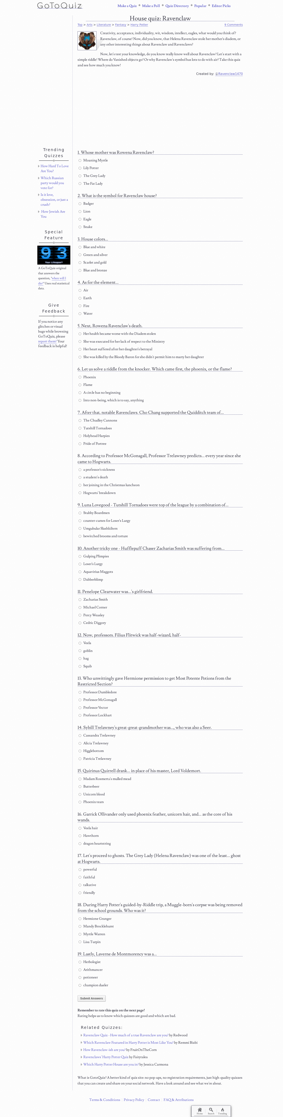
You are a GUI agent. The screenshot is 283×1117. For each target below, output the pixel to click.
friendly (87, 893)
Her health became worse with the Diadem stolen (117, 333)
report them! (47, 341)
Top (80, 24)
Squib (85, 666)
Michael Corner (93, 607)
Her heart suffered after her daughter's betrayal (115, 349)
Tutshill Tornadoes (95, 428)
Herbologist (90, 962)
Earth (85, 298)
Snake (85, 227)
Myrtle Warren (92, 934)
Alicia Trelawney (93, 743)
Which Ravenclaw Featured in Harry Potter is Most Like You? (128, 1042)
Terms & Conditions (104, 1100)
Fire (84, 306)
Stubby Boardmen (94, 513)
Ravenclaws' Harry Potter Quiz (106, 1057)
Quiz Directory (177, 6)
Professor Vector (93, 707)
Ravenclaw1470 (230, 74)
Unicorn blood (92, 794)
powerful (88, 869)
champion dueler (93, 985)
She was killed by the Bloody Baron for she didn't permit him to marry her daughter (141, 357)
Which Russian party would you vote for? (52, 183)
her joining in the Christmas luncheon (109, 485)
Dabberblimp (91, 579)
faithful (87, 877)
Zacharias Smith (93, 599)
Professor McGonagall (98, 700)
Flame (85, 385)
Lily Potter (89, 168)
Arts (89, 24)
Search (213, 1111)
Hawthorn (89, 835)
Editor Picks (221, 6)
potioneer (88, 977)
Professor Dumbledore (98, 692)
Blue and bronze (93, 270)
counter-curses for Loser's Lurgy (104, 520)
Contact (154, 1100)
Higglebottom (91, 751)
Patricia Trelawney (95, 758)
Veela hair (88, 828)
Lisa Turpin (90, 942)
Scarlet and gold (92, 262)
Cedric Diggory (92, 623)
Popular (200, 6)
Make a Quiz (127, 6)
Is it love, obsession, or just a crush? (54, 200)
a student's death (93, 477)
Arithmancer (91, 970)
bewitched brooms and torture (103, 536)
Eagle (85, 219)
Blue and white (92, 247)
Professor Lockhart (95, 715)
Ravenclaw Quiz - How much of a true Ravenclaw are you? (126, 1035)
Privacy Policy (134, 1100)
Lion (84, 211)
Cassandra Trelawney (97, 735)
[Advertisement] (160, 111)
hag (84, 658)
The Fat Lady (91, 183)
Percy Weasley (91, 615)
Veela (85, 643)
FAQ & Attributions (179, 1100)
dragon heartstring (95, 843)
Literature (104, 24)
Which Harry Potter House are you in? (111, 1064)
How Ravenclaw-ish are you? (104, 1050)
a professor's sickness (97, 469)
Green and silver (93, 255)
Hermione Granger (95, 918)
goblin (86, 651)
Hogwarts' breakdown (97, 493)
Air (83, 290)
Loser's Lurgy (91, 564)
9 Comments (233, 24)
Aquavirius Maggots (96, 572)
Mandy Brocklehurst (96, 926)
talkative (87, 885)
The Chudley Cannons (98, 420)
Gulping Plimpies (94, 556)
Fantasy (120, 24)
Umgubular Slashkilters (98, 528)
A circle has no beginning (99, 392)
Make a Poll (151, 6)
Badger (86, 203)
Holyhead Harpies (94, 436)
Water (85, 313)
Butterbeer (89, 786)
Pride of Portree (92, 443)
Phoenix (87, 377)
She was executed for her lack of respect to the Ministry (122, 341)
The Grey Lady (92, 176)
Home (200, 1111)
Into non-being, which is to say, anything (111, 400)
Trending (225, 1111)
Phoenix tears (91, 802)
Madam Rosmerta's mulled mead (105, 779)
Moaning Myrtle (93, 160)
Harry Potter (139, 24)
